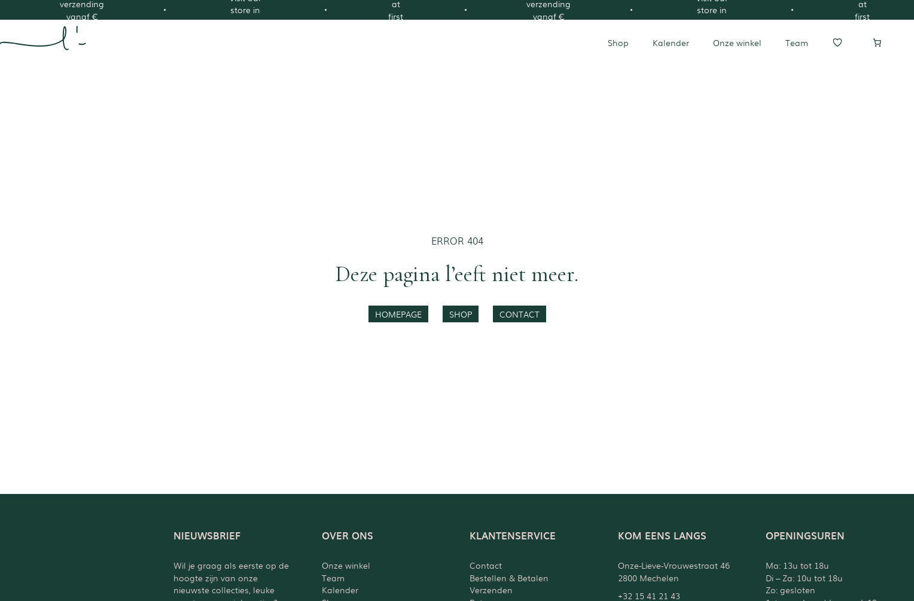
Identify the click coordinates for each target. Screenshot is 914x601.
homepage (398, 314)
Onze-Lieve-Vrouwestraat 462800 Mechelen (674, 571)
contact (519, 314)
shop (460, 314)
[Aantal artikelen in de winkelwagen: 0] (877, 42)
